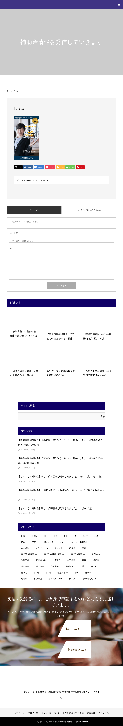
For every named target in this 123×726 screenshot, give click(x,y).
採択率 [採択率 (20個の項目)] (96, 560)
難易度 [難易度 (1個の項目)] (72, 578)
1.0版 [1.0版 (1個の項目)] (23, 536)
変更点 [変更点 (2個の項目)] (58, 560)
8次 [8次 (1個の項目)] (55, 536)
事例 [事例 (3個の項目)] (84, 548)
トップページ (18, 713)
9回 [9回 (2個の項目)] (65, 536)
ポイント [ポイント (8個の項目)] (59, 548)
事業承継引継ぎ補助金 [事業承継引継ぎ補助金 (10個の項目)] (54, 554)
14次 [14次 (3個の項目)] (96, 536)
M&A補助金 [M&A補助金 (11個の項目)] (48, 542)
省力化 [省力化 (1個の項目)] (24, 572)
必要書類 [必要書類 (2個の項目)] (71, 560)
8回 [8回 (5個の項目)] (45, 536)
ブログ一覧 (33, 713)
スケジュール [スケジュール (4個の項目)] (42, 548)
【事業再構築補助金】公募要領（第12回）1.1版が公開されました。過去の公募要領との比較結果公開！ (60, 442)
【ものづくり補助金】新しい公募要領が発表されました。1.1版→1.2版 (55, 508)
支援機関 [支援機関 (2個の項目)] (54, 566)
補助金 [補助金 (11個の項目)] (24, 578)
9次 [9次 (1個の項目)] (75, 536)
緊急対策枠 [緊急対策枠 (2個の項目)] (62, 572)
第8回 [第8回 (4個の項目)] (48, 572)
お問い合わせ (105, 713)
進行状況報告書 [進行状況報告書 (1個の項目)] (55, 578)
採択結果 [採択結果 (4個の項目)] (40, 566)
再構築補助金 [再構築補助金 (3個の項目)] (42, 560)
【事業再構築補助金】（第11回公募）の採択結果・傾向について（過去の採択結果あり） (61, 492)
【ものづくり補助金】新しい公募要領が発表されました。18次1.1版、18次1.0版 (60, 476)
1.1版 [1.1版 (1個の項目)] (34, 536)
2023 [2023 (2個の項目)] (34, 542)
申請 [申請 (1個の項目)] (82, 566)
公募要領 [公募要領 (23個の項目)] (25, 560)
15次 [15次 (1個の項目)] (23, 542)
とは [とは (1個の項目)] (62, 542)
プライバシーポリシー (51, 713)
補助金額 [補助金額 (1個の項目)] (38, 578)
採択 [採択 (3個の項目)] (84, 560)
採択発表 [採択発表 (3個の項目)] (25, 566)
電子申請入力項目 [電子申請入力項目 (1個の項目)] (90, 578)
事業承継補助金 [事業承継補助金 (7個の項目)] (78, 554)
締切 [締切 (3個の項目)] (76, 572)
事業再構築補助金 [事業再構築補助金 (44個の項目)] (29, 554)
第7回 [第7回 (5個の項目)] (36, 572)
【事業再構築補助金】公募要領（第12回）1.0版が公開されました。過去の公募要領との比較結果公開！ (60, 460)
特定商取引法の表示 (74, 713)
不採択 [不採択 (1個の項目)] (72, 548)
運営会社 (91, 713)
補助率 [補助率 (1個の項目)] (88, 572)
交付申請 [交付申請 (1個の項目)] (96, 554)
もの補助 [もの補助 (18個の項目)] (25, 548)
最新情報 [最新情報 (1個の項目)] (69, 566)
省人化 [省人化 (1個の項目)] (94, 566)
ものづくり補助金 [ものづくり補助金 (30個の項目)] (79, 542)
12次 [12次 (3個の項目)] (85, 536)
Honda (28, 180)
